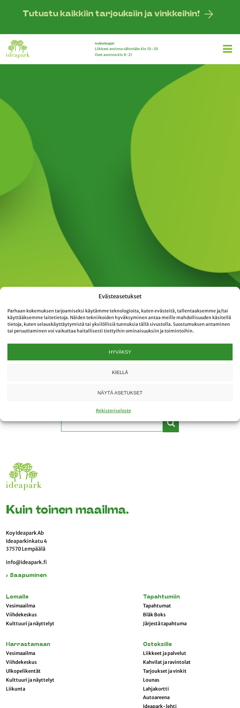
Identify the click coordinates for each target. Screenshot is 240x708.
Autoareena (156, 697)
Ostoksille (157, 645)
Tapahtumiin (161, 597)
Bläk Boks (154, 614)
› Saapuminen (26, 575)
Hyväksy (120, 352)
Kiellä (120, 372)
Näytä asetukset (120, 393)
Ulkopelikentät (23, 671)
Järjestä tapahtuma (165, 623)
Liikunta (15, 689)
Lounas (151, 680)
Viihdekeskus (21, 614)
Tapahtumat (157, 606)
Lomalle (17, 597)
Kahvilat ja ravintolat (167, 662)
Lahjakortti (156, 689)
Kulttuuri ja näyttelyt (30, 623)
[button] (228, 47)
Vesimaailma (20, 606)
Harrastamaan (28, 645)
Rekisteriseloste (113, 410)
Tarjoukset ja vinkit (165, 671)
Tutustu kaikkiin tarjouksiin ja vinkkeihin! (111, 14)
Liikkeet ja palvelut (164, 653)
